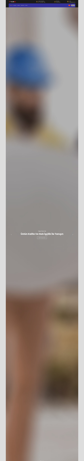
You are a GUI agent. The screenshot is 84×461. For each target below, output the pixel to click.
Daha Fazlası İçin (42, 237)
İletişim (26, 5)
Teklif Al (73, 5)
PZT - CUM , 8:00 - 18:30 (41, 2)
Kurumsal (14, 5)
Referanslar (22, 5)
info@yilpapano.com (72, 2)
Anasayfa (11, 5)
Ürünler (18, 5)
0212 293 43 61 (58, 2)
